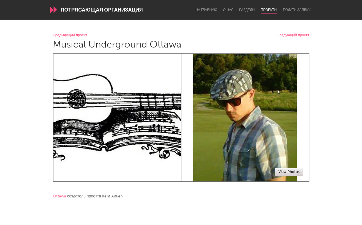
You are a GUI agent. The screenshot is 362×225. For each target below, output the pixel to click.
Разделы (247, 10)
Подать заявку (297, 10)
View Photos (289, 172)
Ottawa (59, 196)
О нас (228, 10)
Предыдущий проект (70, 35)
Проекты (269, 10)
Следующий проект (293, 35)
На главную (206, 10)
